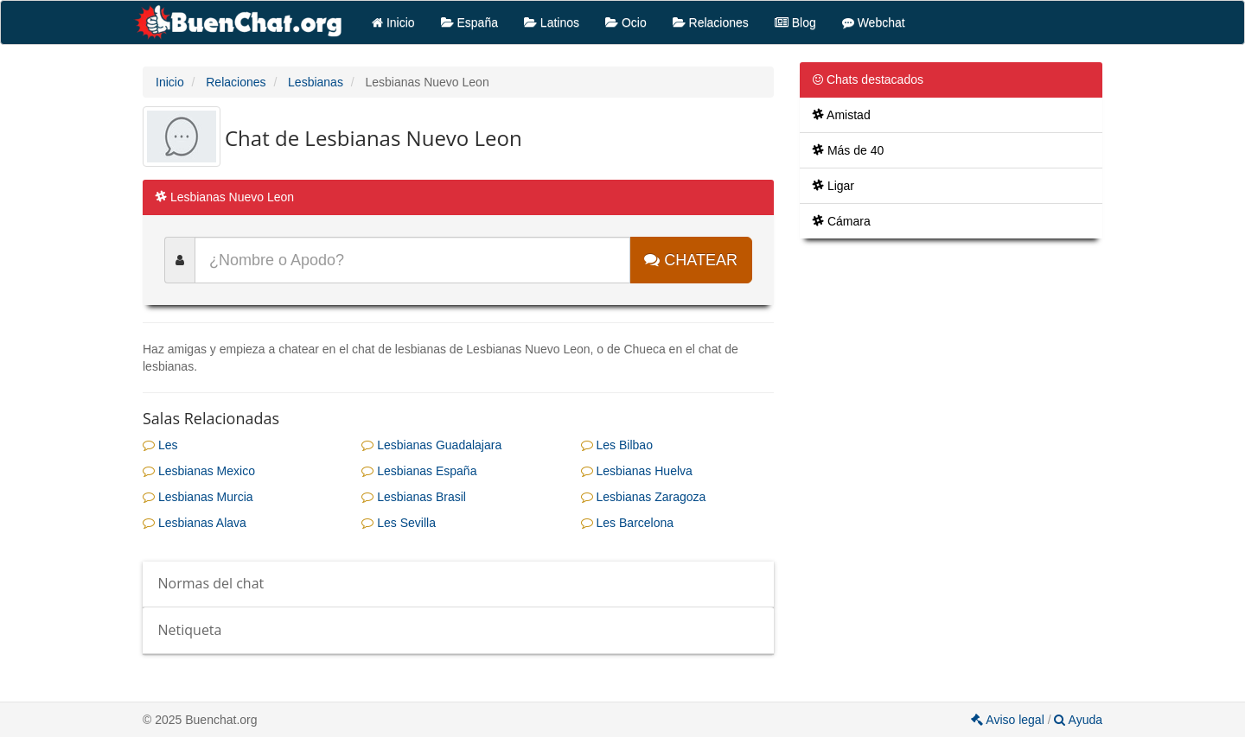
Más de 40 (848, 150)
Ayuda (1078, 720)
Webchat (873, 22)
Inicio (393, 22)
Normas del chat (211, 583)
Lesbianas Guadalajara (431, 445)
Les (160, 445)
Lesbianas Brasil (413, 497)
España (469, 22)
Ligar (833, 186)
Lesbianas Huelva (637, 471)
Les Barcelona (627, 523)
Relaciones (711, 22)
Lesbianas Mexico (199, 471)
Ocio (626, 22)
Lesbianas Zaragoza (643, 497)
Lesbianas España (418, 471)
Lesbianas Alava (194, 523)
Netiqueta (190, 629)
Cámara (842, 221)
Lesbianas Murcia (198, 497)
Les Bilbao (617, 445)
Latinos (551, 22)
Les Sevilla (398, 523)
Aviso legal (1009, 720)
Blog (795, 22)
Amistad (842, 115)
